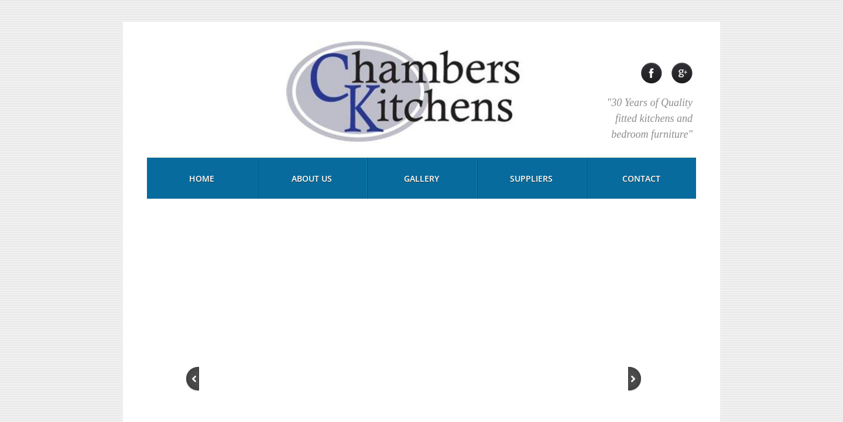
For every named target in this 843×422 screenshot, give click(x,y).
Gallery (421, 178)
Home (201, 178)
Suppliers (531, 178)
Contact (641, 178)
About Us (312, 178)
